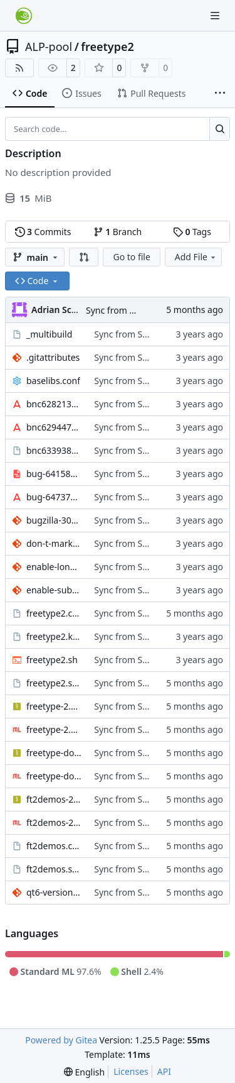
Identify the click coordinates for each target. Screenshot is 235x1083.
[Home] (23, 15)
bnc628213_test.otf (53, 404)
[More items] (220, 93)
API (164, 1071)
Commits (43, 232)
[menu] (84, 1072)
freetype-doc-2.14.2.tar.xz (53, 753)
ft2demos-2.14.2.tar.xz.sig (53, 822)
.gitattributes (53, 357)
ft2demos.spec (53, 869)
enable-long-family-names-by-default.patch (53, 567)
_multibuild (49, 334)
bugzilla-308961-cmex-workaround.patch (53, 520)
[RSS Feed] (19, 67)
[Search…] (219, 129)
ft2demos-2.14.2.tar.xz (53, 799)
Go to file (131, 257)
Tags (192, 232)
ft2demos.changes (53, 846)
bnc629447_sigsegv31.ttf (53, 427)
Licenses (131, 1071)
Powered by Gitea (61, 1040)
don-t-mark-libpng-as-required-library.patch (53, 543)
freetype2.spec (53, 683)
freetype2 (107, 46)
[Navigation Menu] (216, 15)
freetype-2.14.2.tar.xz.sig (53, 729)
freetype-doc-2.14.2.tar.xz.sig (53, 776)
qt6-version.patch (53, 892)
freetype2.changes (53, 613)
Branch (117, 232)
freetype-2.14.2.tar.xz (53, 706)
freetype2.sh (52, 660)
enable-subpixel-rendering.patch (53, 590)
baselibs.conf (53, 381)
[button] (84, 257)
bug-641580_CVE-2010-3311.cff (53, 474)
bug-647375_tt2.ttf (53, 497)
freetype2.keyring (53, 636)
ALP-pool (48, 46)
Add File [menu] (196, 257)
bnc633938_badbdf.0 (53, 450)
